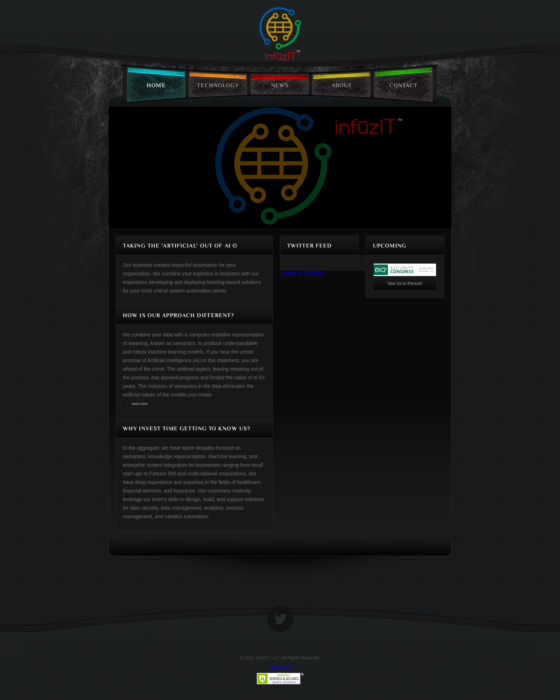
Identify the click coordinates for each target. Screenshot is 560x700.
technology (218, 85)
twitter (280, 619)
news (280, 85)
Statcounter (280, 666)
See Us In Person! (405, 283)
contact (403, 85)
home (156, 85)
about (341, 85)
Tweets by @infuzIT (302, 273)
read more (139, 404)
